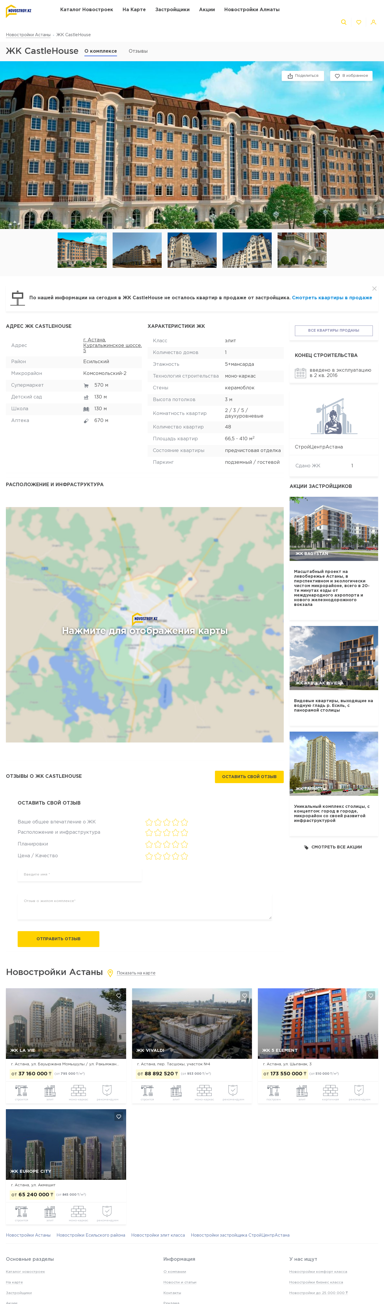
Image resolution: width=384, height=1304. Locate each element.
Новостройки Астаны (28, 35)
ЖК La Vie (22, 1050)
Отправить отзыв (58, 939)
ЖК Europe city (30, 1171)
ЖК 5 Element (280, 1050)
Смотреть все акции (333, 847)
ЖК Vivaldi (150, 1050)
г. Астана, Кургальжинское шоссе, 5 (112, 345)
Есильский (96, 362)
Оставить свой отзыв (249, 777)
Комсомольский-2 (104, 373)
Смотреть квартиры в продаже (332, 298)
